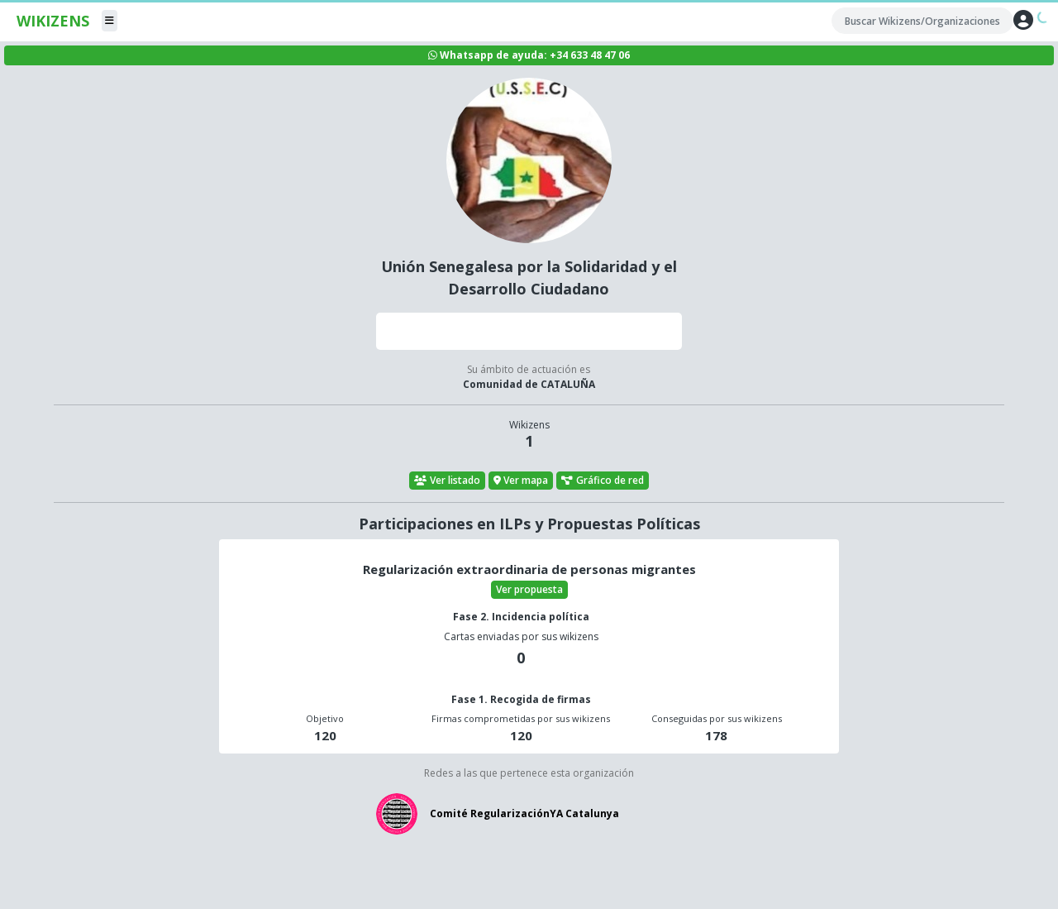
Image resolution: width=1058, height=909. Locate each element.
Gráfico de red (602, 480)
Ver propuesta (529, 589)
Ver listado (447, 480)
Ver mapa (521, 480)
